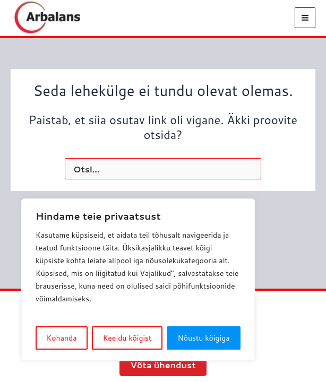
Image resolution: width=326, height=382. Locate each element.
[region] (138, 279)
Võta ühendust (162, 365)
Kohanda (62, 338)
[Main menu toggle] (305, 20)
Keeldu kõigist (127, 338)
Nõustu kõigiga (203, 338)
